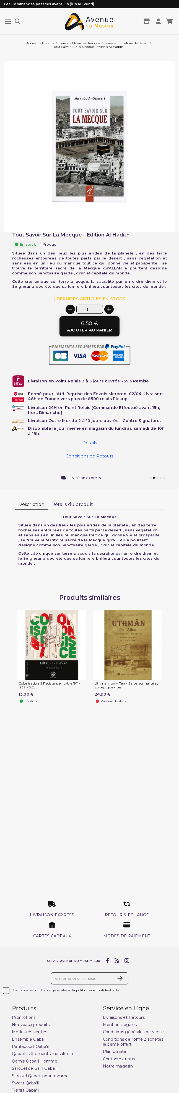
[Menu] (8, 21)
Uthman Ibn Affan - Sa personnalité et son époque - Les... (126, 685)
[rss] (117, 961)
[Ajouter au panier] (89, 326)
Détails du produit (72, 504)
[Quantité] (89, 309)
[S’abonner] (120, 978)
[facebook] (107, 961)
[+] (109, 309)
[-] (70, 309)
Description (31, 504)
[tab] (31, 505)
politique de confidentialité (98, 990)
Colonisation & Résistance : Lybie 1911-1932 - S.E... (49, 685)
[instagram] (127, 961)
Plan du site (114, 1051)
